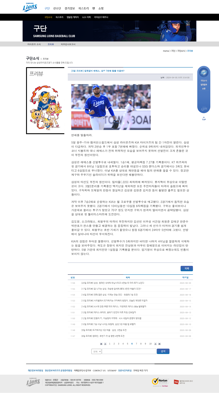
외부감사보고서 (68, 44)
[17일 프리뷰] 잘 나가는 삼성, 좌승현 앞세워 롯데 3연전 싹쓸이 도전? (111, 289)
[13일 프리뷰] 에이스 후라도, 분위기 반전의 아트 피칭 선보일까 (108, 312)
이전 (105, 344)
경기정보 (69, 8)
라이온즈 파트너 (101, 17)
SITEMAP (111, 370)
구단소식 (48, 17)
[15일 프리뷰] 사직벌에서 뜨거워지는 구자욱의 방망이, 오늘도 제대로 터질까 (114, 300)
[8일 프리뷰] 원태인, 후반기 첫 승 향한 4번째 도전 (102, 336)
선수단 (57, 8)
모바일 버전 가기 (140, 370)
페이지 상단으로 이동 (204, 118)
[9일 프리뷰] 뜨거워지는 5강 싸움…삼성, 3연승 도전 (104, 330)
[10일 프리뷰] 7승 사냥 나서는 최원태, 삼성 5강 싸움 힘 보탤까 (108, 324)
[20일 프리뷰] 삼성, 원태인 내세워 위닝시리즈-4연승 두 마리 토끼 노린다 (112, 283)
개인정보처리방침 (35, 370)
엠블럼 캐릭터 (73, 17)
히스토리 (59, 17)
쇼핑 (101, 8)
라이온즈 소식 (34, 44)
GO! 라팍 (86, 17)
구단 (47, 8)
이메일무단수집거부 (82, 370)
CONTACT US (99, 370)
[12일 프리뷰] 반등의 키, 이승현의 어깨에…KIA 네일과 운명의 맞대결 (111, 318)
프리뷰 (51, 44)
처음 (101, 344)
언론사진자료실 (125, 370)
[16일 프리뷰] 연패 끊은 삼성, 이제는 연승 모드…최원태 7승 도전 (109, 294)
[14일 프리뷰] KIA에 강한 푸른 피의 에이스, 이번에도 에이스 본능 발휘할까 (113, 306)
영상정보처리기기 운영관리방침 (58, 370)
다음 (155, 344)
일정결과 (203, 85)
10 (150, 344)
